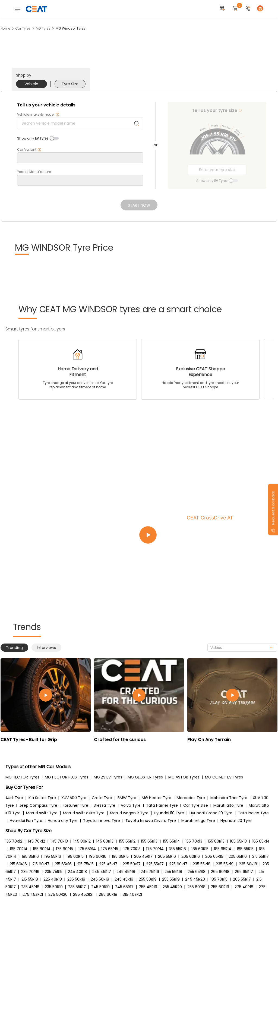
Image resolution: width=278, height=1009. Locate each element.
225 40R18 (52, 879)
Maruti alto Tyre (228, 805)
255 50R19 (148, 879)
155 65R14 (171, 841)
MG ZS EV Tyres (108, 777)
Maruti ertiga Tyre (198, 820)
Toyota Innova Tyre (101, 820)
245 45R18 (125, 871)
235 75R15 (53, 871)
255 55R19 (171, 879)
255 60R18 (196, 887)
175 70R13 (132, 849)
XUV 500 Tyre (73, 797)
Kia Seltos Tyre (42, 797)
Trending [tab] (14, 647)
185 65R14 (222, 849)
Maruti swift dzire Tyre (84, 813)
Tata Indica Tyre (253, 813)
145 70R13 (59, 841)
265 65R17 (244, 871)
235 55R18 (201, 864)
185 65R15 (245, 849)
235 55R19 (224, 864)
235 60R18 (248, 864)
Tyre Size (70, 84)
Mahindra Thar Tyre (228, 797)
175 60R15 (64, 849)
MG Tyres (43, 28)
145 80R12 (82, 841)
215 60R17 (40, 864)
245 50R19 (100, 887)
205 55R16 (167, 856)
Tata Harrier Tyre (162, 805)
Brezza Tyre (104, 805)
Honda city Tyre (63, 820)
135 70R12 (13, 841)
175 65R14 (87, 849)
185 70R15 (219, 879)
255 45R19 (148, 887)
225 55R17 (155, 864)
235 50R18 (76, 879)
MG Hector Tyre (156, 797)
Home (5, 28)
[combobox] (242, 648)
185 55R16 (177, 849)
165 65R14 (261, 841)
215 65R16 (63, 864)
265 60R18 (220, 871)
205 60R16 (190, 856)
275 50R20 (58, 894)
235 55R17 (77, 887)
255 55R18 (173, 871)
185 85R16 (30, 856)
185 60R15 (199, 849)
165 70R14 (18, 849)
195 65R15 (120, 856)
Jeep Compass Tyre (38, 805)
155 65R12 (127, 841)
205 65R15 (214, 856)
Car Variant (29, 149)
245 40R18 (77, 871)
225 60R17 (178, 864)
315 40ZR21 (132, 894)
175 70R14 (155, 849)
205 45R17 (143, 856)
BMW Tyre (127, 797)
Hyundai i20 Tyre (236, 820)
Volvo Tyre (131, 805)
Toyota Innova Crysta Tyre (150, 820)
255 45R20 (172, 887)
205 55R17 (242, 879)
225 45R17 (108, 864)
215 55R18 (29, 879)
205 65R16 (238, 856)
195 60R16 (97, 856)
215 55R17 (260, 856)
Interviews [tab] (46, 647)
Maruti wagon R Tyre (129, 813)
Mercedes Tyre (191, 797)
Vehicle (31, 84)
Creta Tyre (102, 797)
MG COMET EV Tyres (224, 777)
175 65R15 (109, 849)
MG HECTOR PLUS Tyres (66, 777)
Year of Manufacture (34, 172)
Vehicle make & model (38, 114)
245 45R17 (101, 871)
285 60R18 (108, 894)
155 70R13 (193, 841)
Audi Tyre (14, 797)
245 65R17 (124, 887)
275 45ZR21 (33, 894)
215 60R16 (18, 864)
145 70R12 (36, 841)
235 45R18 (30, 887)
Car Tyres (23, 28)
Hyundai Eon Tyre (26, 820)
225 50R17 (132, 864)
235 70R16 (30, 871)
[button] (248, 9)
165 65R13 (238, 841)
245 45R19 (124, 879)
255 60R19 (220, 887)
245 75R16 (150, 871)
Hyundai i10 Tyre (169, 813)
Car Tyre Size (195, 805)
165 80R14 (41, 849)
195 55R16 (52, 856)
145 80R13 (104, 841)
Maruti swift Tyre (42, 813)
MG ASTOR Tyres (184, 777)
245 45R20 (195, 879)
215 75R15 (85, 864)
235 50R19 (54, 887)
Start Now (139, 205)
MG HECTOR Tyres (22, 777)
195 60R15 (75, 856)
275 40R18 (244, 887)
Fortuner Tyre (75, 805)
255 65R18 (197, 871)
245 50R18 (100, 879)
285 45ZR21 (83, 894)
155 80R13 (216, 841)
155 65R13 (149, 841)
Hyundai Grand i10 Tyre (210, 813)
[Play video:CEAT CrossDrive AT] (204, 535)
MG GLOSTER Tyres (145, 777)
